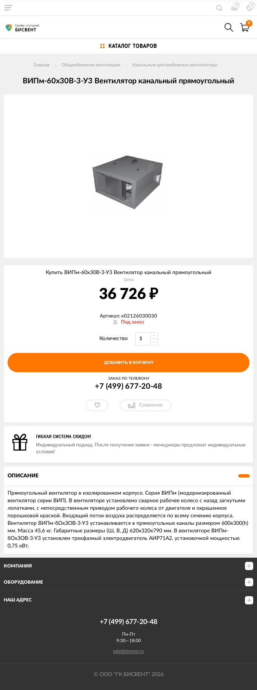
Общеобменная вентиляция (91, 65)
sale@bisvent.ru (128, 651)
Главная (42, 65)
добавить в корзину (128, 362)
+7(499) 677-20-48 (212, 27)
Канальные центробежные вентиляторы (175, 65)
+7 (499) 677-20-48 (128, 386)
